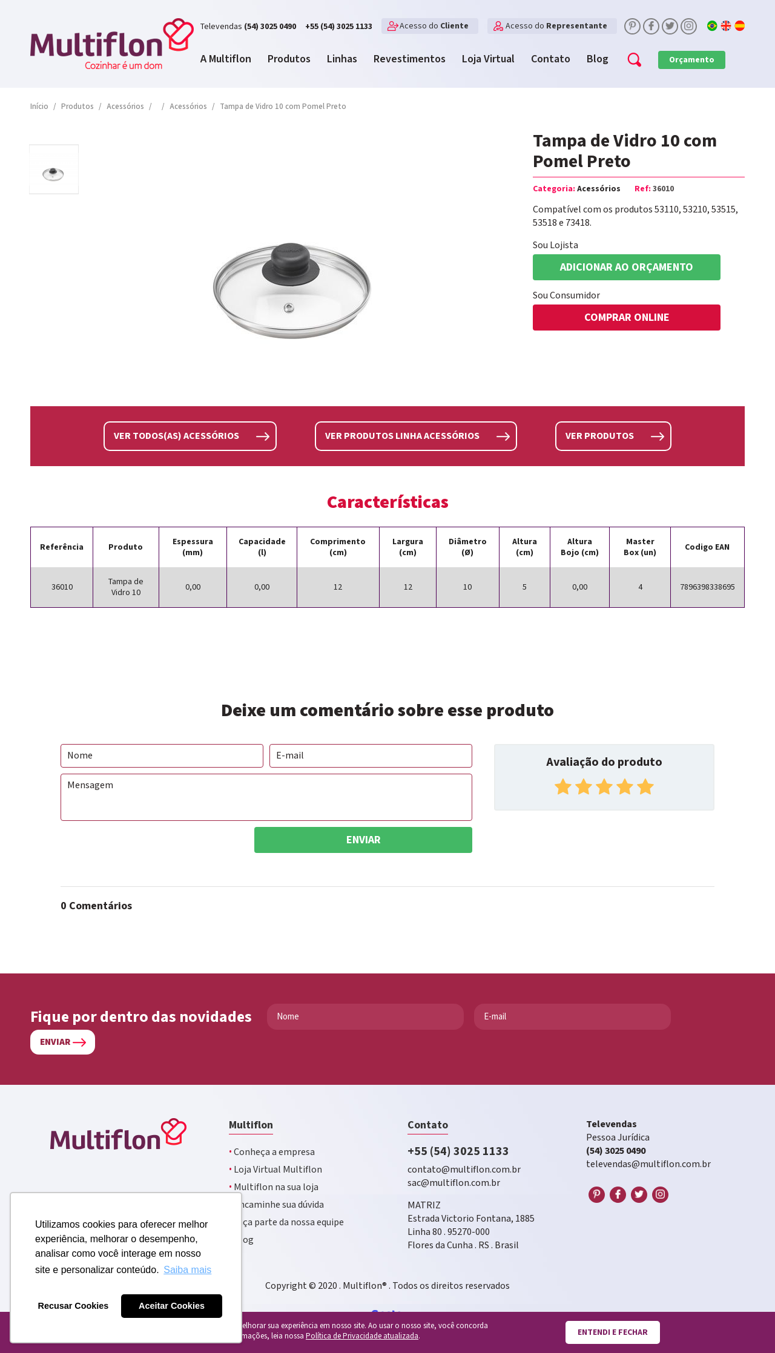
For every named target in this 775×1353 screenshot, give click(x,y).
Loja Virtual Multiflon (275, 1170)
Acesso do (434, 26)
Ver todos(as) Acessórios (176, 436)
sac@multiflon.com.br (453, 1183)
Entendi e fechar (613, 1332)
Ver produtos (600, 436)
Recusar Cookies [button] (73, 1306)
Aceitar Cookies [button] (172, 1306)
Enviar (363, 840)
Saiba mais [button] (187, 1270)
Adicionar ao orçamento (626, 267)
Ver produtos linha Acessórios (402, 436)
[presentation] (153, 850)
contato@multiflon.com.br (464, 1170)
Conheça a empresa (272, 1152)
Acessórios (599, 188)
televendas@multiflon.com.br (648, 1164)
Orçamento (691, 59)
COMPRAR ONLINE (627, 317)
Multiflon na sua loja (273, 1187)
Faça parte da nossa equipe (286, 1222)
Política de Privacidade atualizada (362, 1336)
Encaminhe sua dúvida (276, 1205)
